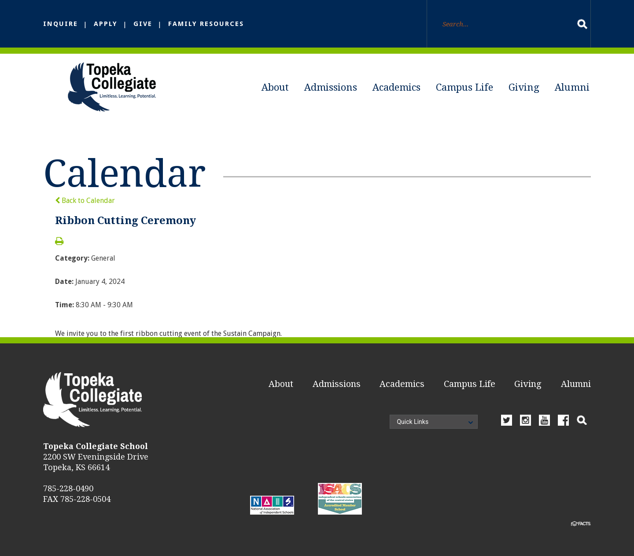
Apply (106, 24)
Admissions (330, 87)
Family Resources (206, 24)
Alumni (572, 87)
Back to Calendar (85, 200)
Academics (396, 87)
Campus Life (464, 87)
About (275, 87)
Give (142, 24)
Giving (524, 87)
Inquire (60, 24)
